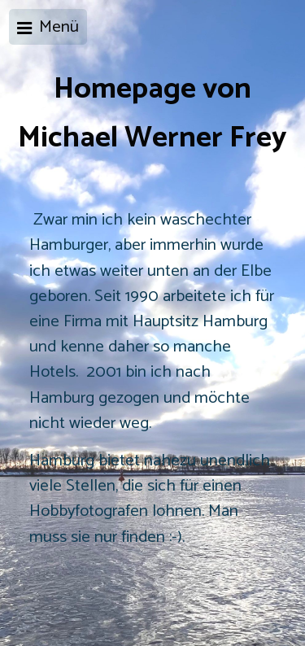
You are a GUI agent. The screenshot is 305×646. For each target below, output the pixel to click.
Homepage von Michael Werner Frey (152, 114)
